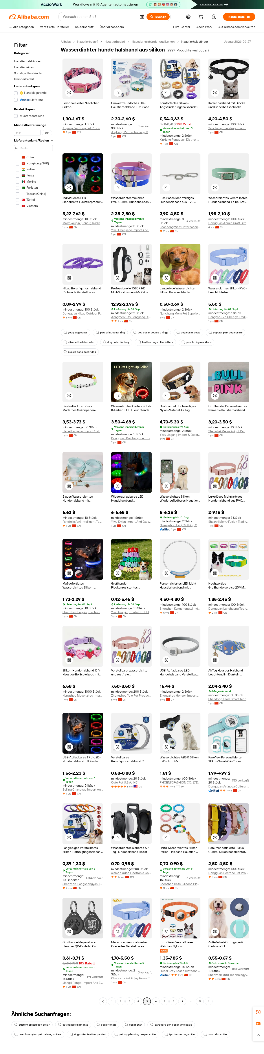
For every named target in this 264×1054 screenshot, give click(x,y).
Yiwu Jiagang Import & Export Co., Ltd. (180, 434)
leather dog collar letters (155, 342)
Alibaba (66, 41)
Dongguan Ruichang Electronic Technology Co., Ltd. (131, 438)
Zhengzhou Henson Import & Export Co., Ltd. (180, 695)
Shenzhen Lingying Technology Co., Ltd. (82, 612)
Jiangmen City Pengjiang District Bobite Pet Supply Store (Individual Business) (131, 317)
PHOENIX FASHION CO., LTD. (179, 782)
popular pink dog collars (225, 332)
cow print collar (215, 1034)
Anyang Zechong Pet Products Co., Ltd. (82, 128)
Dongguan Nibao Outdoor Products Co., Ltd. (82, 313)
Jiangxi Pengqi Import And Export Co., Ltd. (82, 982)
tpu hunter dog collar (180, 1034)
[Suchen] (158, 16)
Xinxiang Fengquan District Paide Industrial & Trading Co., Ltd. (180, 139)
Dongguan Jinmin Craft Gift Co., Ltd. (228, 223)
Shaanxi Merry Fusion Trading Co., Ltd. (228, 521)
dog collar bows (188, 332)
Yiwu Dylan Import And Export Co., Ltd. (131, 521)
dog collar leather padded (88, 1034)
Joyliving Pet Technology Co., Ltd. (131, 132)
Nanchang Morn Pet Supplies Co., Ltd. (180, 313)
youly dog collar (75, 332)
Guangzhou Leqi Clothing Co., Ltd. (180, 525)
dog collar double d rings (150, 332)
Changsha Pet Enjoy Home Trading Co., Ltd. (131, 978)
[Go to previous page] (103, 1001)
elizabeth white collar (79, 342)
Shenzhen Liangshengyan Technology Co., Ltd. (82, 884)
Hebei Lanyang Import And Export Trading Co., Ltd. (82, 431)
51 (199, 1001)
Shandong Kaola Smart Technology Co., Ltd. (228, 699)
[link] (258, 1012)
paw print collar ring (110, 332)
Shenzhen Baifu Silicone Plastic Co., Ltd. (180, 884)
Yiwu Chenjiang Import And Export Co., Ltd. (131, 230)
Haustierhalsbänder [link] (194, 41)
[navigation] (33, 522)
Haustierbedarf (87, 41)
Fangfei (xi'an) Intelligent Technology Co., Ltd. (82, 521)
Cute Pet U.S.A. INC (124, 782)
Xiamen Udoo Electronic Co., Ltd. (131, 873)
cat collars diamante (73, 1024)
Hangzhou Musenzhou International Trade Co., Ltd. (82, 695)
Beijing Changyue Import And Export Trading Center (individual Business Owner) (82, 789)
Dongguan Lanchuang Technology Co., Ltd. (228, 608)
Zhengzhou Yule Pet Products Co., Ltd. (131, 695)
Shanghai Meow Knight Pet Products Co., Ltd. (228, 431)
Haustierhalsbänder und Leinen (153, 41)
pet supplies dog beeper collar (135, 1034)
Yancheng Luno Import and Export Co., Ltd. (228, 128)
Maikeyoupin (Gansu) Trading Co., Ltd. (82, 223)
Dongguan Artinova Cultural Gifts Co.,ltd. (228, 786)
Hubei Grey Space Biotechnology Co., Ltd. (180, 971)
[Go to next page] (209, 1001)
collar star (133, 1024)
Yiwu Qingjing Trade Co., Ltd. (130, 612)
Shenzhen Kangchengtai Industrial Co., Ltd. (180, 608)
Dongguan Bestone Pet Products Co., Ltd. (228, 873)
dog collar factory (116, 342)
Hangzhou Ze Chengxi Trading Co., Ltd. (228, 317)
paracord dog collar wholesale (171, 1024)
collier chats (106, 1024)
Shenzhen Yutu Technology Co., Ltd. (228, 975)
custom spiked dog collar (32, 1024)
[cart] (201, 17)
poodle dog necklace (196, 342)
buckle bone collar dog (80, 352)
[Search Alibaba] (99, 16)
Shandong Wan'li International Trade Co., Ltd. (180, 227)
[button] (142, 16)
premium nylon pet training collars (37, 1034)
